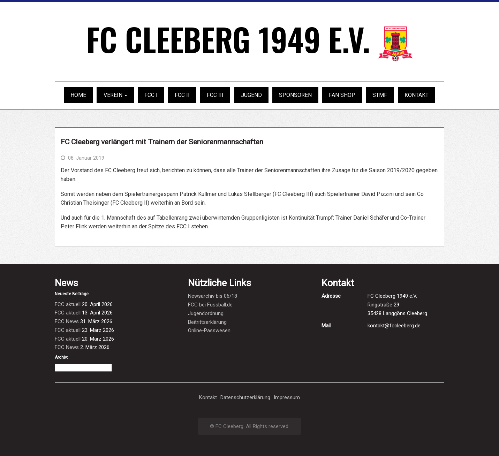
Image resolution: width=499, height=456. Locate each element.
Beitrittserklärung (207, 322)
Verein (115, 95)
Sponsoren (295, 95)
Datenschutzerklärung (245, 397)
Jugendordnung (206, 313)
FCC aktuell (68, 304)
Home (78, 95)
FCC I (151, 95)
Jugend (251, 95)
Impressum (287, 397)
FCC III (215, 95)
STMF (379, 95)
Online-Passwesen (209, 330)
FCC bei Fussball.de (210, 305)
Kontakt (417, 95)
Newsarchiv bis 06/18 (212, 296)
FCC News (67, 321)
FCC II (182, 95)
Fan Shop (342, 95)
